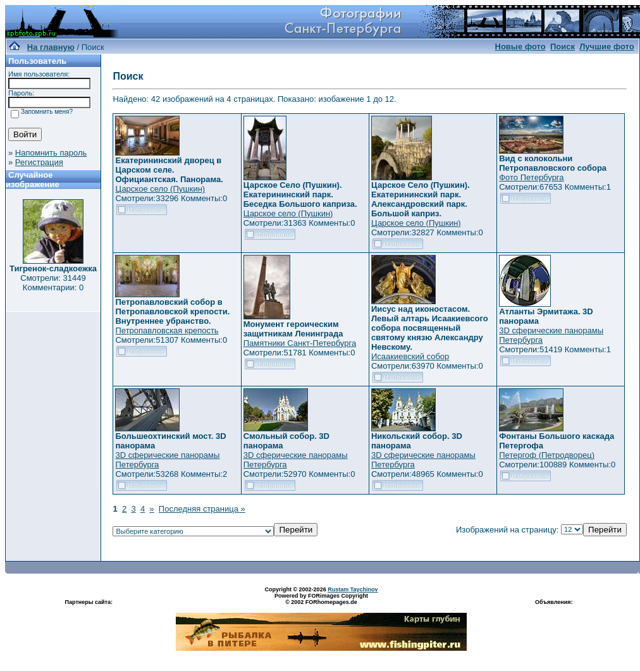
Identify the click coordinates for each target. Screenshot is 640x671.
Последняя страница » (202, 509)
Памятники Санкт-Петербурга (299, 343)
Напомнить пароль (51, 152)
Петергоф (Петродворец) (546, 455)
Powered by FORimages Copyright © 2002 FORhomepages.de (321, 599)
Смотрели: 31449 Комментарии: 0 (52, 282)
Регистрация (39, 162)
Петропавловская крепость (166, 330)
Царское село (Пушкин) (160, 189)
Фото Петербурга (531, 177)
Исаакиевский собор (410, 356)
